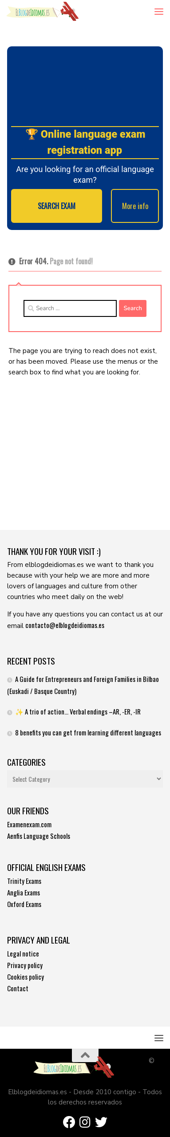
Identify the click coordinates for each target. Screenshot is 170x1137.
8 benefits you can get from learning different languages (88, 732)
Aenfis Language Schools (38, 836)
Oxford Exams (24, 904)
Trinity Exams (24, 881)
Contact (17, 988)
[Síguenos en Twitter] (101, 1122)
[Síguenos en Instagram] (85, 1122)
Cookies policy (25, 976)
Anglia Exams (23, 892)
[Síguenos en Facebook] (69, 1122)
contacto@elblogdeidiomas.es (64, 625)
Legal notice (23, 953)
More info (135, 206)
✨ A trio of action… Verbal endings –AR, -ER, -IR (78, 711)
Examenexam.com (29, 824)
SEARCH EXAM (56, 206)
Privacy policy (25, 965)
